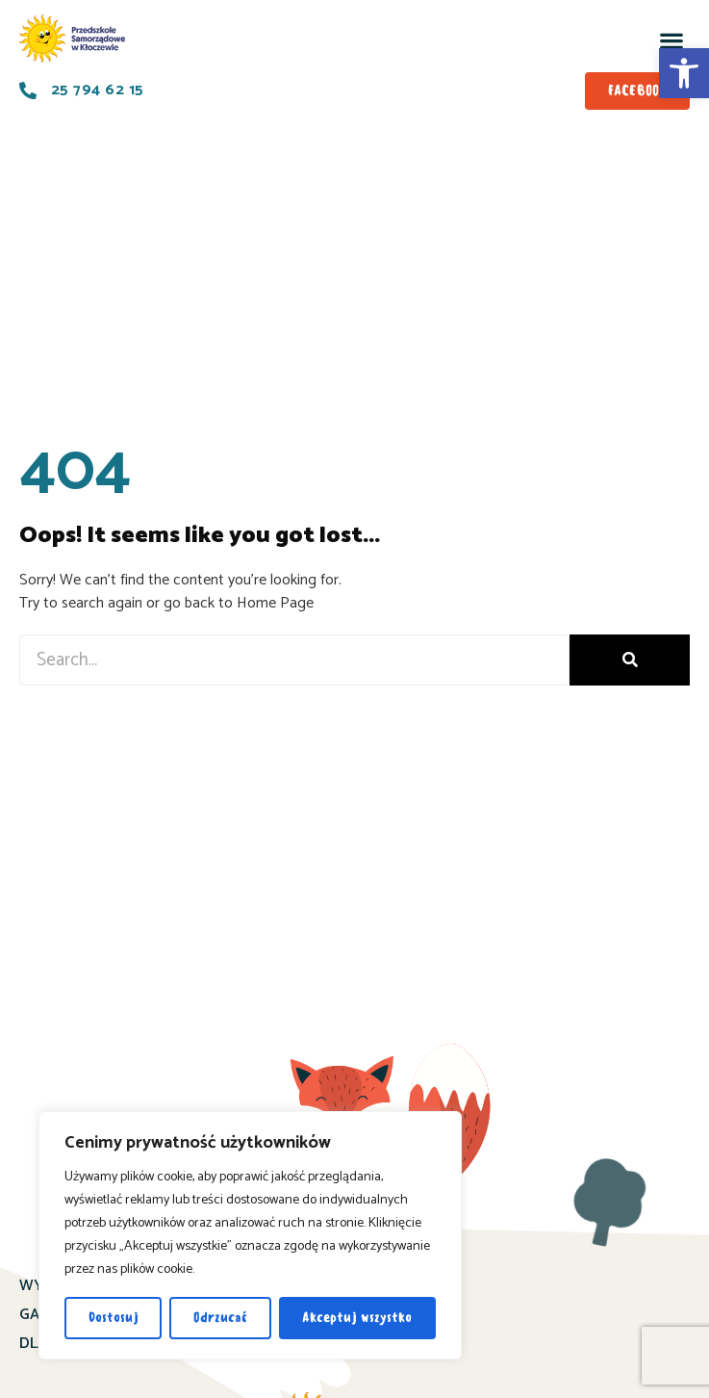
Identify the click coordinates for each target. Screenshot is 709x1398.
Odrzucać (220, 1317)
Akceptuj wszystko (357, 1317)
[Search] (630, 660)
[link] (684, 73)
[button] (671, 41)
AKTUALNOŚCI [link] (404, 1286)
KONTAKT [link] (390, 1344)
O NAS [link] (377, 1315)
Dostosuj (114, 1317)
